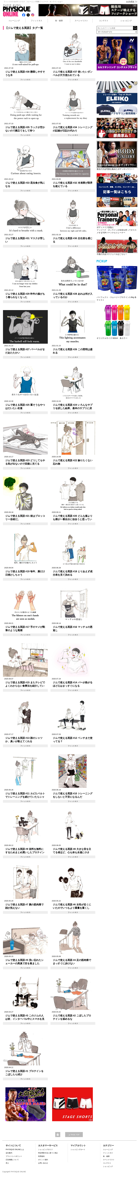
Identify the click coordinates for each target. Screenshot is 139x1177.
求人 (7, 1163)
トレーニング (14, 20)
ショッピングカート (78, 1149)
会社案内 (9, 1153)
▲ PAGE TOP (73, 1135)
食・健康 (59, 20)
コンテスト (103, 20)
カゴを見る (131, 1)
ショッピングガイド (45, 1149)
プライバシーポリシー (14, 1156)
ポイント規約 (43, 1160)
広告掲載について (12, 1160)
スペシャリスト (81, 20)
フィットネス (36, 20)
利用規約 (41, 1156)
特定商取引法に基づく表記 (48, 1153)
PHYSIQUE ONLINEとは (15, 1149)
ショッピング (126, 20)
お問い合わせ (43, 1163)
